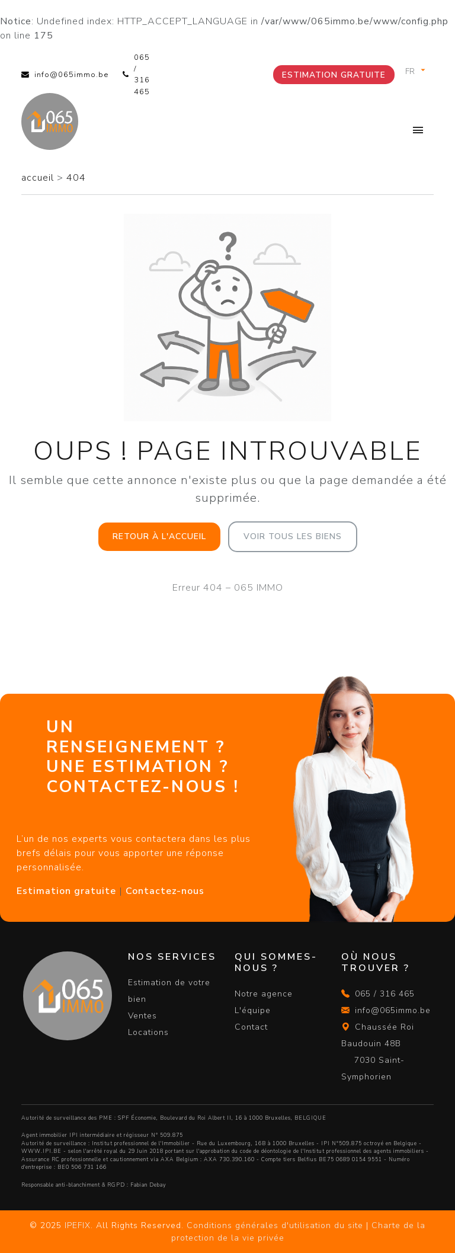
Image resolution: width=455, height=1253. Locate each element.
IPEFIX (78, 1225)
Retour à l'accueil (159, 536)
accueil (39, 177)
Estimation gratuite (334, 75)
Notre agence (264, 993)
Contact (251, 1027)
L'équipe (253, 1010)
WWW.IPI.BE (41, 1151)
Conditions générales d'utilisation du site (275, 1225)
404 (76, 177)
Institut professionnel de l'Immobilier (141, 1143)
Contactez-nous (165, 891)
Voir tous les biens (292, 536)
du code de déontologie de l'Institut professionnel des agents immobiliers (328, 1151)
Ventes (142, 1015)
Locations (148, 1032)
